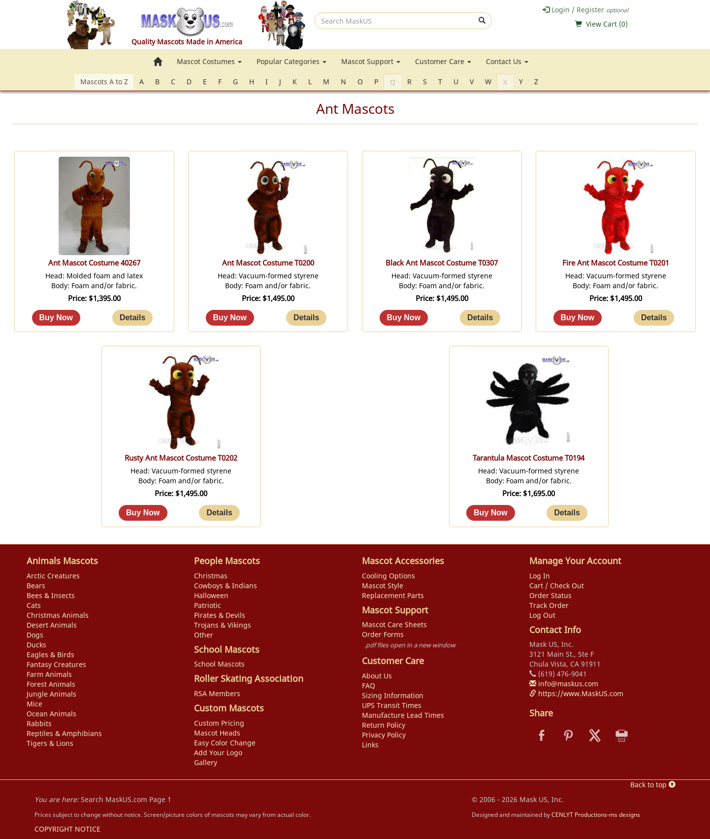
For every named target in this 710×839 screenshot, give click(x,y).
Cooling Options (388, 575)
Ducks (36, 644)
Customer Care (443, 61)
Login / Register (585, 9)
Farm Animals (49, 674)
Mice (34, 703)
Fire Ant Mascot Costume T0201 (615, 263)
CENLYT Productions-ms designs (595, 814)
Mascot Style (382, 585)
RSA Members (217, 693)
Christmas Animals (58, 615)
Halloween (211, 595)
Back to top (653, 784)
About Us (377, 675)
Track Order (549, 605)
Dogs (35, 634)
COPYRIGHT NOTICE (67, 829)
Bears (36, 585)
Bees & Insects (51, 595)
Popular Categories (291, 61)
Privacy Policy (384, 734)
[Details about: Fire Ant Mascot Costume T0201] (654, 318)
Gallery (205, 762)
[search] (394, 20)
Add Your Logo (218, 752)
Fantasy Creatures (56, 664)
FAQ (368, 685)
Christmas (210, 575)
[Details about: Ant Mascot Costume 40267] (132, 318)
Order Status (550, 595)
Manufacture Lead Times (403, 715)
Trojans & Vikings (222, 625)
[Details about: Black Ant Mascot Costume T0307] (480, 318)
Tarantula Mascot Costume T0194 (528, 458)
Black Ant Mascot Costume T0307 (442, 263)
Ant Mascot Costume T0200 (268, 263)
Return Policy (383, 725)
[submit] (482, 20)
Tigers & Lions (50, 743)
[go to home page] (157, 61)
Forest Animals (51, 684)
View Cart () (607, 24)
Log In (539, 575)
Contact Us (507, 61)
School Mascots (219, 664)
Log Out (542, 615)
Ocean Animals (51, 713)
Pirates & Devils (219, 615)
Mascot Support (370, 61)
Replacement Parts (393, 595)
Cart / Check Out (556, 585)
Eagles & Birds (50, 654)
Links (370, 744)
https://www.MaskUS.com (576, 693)
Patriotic (207, 605)
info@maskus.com (563, 683)
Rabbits (39, 723)
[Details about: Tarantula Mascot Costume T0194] (567, 513)
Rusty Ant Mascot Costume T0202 (181, 458)
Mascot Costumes (209, 61)
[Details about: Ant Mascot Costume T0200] (306, 318)
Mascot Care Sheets (394, 624)
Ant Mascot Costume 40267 (94, 263)
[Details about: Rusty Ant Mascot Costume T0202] (219, 513)
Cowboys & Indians (225, 585)
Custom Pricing (219, 723)
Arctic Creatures (53, 575)
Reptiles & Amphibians (64, 733)
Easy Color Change (225, 742)
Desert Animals (52, 625)
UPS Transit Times (391, 705)
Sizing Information (392, 695)
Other (203, 634)
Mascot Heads (217, 733)
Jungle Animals (51, 694)
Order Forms (383, 634)
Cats (34, 605)
